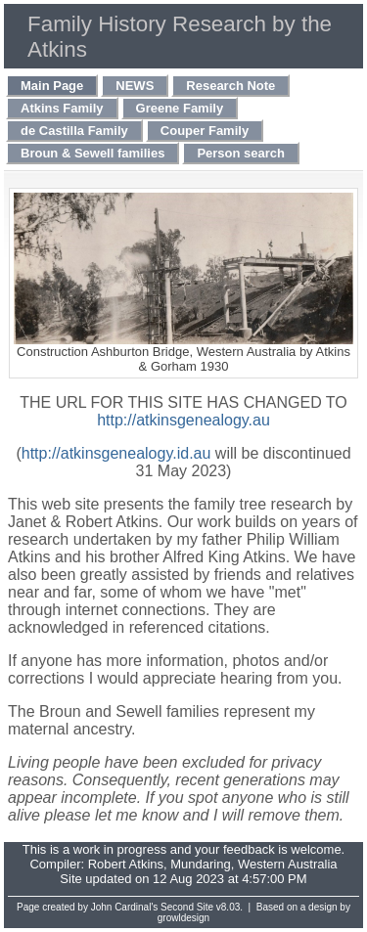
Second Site (187, 907)
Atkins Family (62, 108)
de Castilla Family (74, 130)
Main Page (52, 85)
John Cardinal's (125, 907)
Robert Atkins (125, 864)
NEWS (134, 85)
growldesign (183, 917)
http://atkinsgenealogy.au (183, 420)
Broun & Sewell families (92, 153)
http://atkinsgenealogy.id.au (116, 453)
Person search (241, 153)
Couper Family (205, 130)
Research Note (230, 85)
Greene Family (180, 108)
